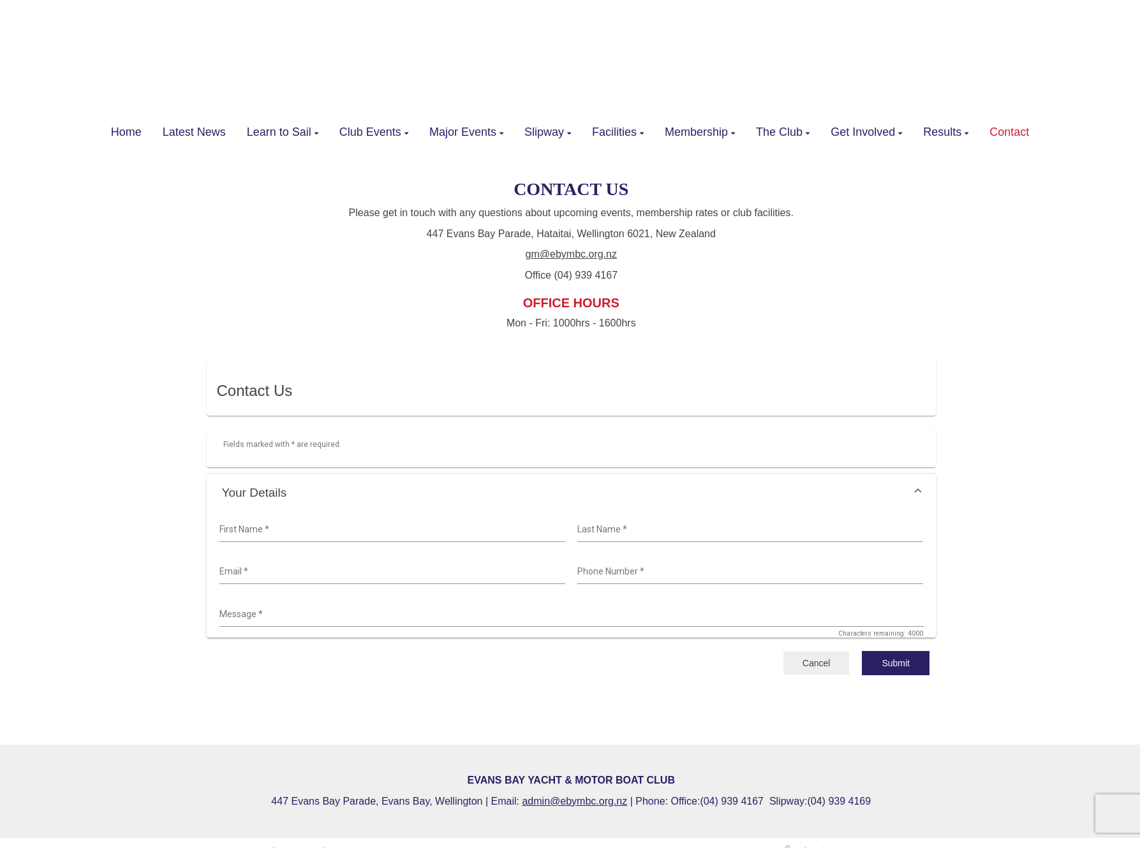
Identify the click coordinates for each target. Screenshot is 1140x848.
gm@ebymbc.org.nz (571, 254)
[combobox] (390, 530)
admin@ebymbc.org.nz (574, 801)
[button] (571, 492)
